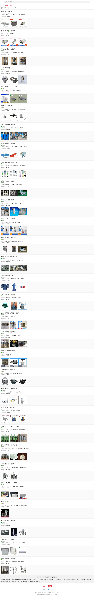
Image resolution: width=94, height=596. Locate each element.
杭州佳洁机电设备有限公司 (8, 49)
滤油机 (7, 316)
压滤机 (7, 109)
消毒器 (14, 373)
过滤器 (18, 222)
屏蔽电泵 (8, 278)
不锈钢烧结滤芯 (16, 14)
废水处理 (8, 260)
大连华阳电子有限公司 (7, 275)
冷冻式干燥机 (21, 52)
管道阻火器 (9, 184)
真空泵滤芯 (15, 505)
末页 (55, 577)
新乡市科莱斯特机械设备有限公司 (10, 313)
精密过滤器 (9, 52)
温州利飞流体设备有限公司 (8, 218)
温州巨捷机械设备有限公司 (8, 30)
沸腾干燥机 (9, 467)
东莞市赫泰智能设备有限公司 (9, 388)
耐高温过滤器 (9, 165)
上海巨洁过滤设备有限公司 (8, 558)
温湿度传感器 (9, 14)
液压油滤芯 (9, 90)
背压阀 (11, 392)
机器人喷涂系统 (17, 392)
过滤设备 (8, 524)
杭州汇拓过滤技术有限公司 (8, 520)
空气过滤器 (14, 203)
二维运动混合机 (22, 467)
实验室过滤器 (13, 109)
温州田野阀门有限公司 (7, 68)
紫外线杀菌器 (15, 146)
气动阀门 (13, 410)
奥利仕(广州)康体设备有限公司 (9, 482)
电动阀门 (8, 410)
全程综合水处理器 (23, 146)
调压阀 (7, 392)
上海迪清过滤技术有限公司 (8, 237)
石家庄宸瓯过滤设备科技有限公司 (10, 426)
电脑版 (49, 589)
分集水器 (8, 128)
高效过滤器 (15, 165)
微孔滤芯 (8, 241)
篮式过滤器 (9, 297)
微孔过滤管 (20, 241)
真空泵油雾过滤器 (23, 505)
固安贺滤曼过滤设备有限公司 (9, 87)
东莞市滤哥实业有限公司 (7, 501)
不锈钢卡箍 (9, 335)
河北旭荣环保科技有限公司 (8, 124)
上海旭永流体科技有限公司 (8, 351)
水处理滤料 (26, 448)
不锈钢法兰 (9, 71)
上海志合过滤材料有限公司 (8, 200)
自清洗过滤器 (21, 561)
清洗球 (7, 33)
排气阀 (11, 33)
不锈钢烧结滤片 (24, 14)
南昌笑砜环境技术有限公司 (8, 143)
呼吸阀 (20, 184)
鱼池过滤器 (15, 486)
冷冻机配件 (13, 278)
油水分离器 (14, 52)
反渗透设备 (13, 260)
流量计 (19, 297)
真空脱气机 (9, 146)
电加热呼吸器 (9, 222)
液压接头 (15, 354)
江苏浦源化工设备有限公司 (8, 181)
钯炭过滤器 (15, 429)
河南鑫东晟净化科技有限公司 (9, 162)
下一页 (51, 577)
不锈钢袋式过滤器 (21, 109)
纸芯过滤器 (19, 373)
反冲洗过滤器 (20, 128)
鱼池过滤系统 (9, 486)
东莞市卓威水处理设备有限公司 (9, 256)
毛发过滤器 (13, 128)
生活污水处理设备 (19, 448)
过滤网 (13, 90)
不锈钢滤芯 (18, 90)
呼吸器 (15, 33)
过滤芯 (19, 203)
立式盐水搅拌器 (20, 278)
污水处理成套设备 (10, 448)
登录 (44, 586)
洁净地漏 (14, 335)
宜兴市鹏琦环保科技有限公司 (9, 445)
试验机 (7, 354)
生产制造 (8, 16)
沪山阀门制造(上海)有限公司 (8, 407)
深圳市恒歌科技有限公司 (7, 11)
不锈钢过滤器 (21, 71)
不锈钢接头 (14, 71)
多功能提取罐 (15, 467)
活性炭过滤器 (22, 165)
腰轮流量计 (14, 297)
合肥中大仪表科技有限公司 (8, 294)
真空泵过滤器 (9, 505)
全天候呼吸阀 (15, 184)
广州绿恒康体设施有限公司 (8, 369)
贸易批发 (8, 73)
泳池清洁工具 (9, 373)
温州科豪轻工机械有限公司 (8, 332)
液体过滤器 (9, 203)
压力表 (11, 354)
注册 (50, 586)
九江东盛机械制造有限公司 (8, 464)
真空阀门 (18, 410)
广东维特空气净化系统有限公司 (9, 539)
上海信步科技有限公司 (7, 105)
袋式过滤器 (9, 561)
